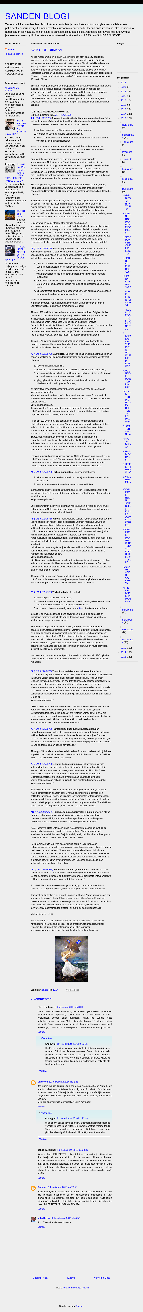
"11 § (33, 869)
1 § (32, 118)
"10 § (33, 812)
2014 (124, 652)
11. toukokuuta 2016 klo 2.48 (63, 1082)
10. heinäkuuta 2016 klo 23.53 (61, 1187)
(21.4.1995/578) (63, 115)
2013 (124, 657)
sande (11, 49)
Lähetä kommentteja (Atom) (74, 1287)
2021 (124, 96)
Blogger (79, 1306)
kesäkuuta (127, 179)
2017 (124, 114)
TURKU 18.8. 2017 (21, 214)
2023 (124, 87)
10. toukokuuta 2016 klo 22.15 (72, 1044)
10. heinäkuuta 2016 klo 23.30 (72, 1150)
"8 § (33, 729)
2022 (124, 91)
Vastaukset (46, 1038)
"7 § (33, 671)
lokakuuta (128, 142)
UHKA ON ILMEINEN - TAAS (127, 281)
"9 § (33, 764)
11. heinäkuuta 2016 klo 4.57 (65, 1218)
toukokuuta (127, 189)
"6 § (33, 592)
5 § (80, 608)
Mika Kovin (44, 1218)
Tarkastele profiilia (14, 54)
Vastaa (41, 1032)
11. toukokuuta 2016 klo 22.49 (72, 1118)
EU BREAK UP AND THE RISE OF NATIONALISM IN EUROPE (127, 349)
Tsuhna (42, 1187)
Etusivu (71, 1278)
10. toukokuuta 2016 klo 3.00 (68, 1007)
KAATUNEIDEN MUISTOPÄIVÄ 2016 (127, 378)
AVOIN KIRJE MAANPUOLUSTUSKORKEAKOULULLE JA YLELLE (127, 546)
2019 (124, 105)
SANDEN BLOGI (37, 16)
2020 (124, 100)
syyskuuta (127, 152)
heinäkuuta (127, 169)
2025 (124, 82)
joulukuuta (127, 125)
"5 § (33, 518)
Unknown (43, 1082)
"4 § (33, 472)
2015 (124, 648)
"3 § (33, 354)
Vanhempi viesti (102, 1278)
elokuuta (128, 159)
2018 (124, 109)
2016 (124, 118)
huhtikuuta (127, 610)
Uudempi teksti (40, 1278)
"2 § (33, 248)
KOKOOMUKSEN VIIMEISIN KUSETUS (127, 245)
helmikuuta (127, 629)
